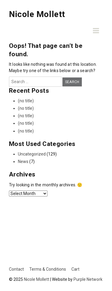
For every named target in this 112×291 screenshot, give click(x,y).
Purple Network (87, 279)
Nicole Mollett (37, 14)
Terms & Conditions (47, 269)
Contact (16, 269)
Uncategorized (32, 154)
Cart (75, 269)
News (23, 161)
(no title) (26, 100)
